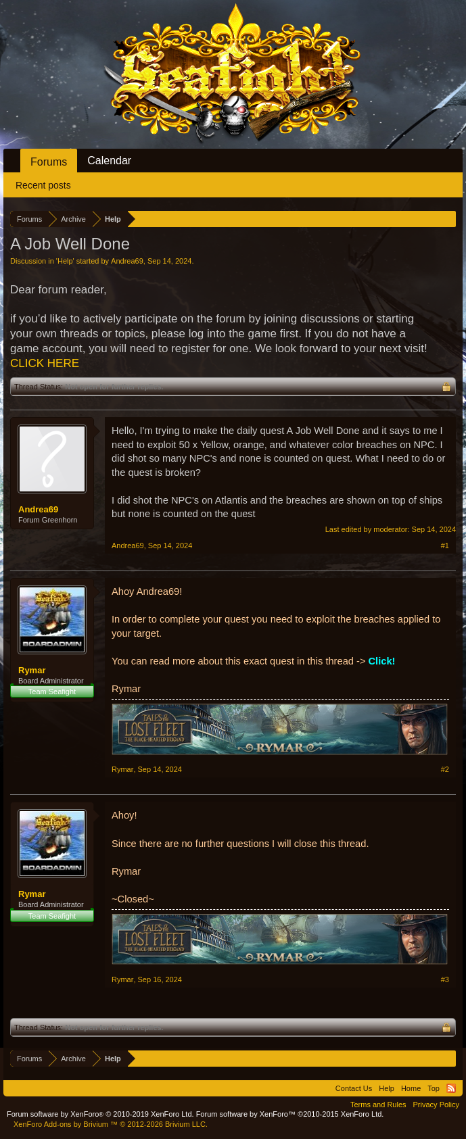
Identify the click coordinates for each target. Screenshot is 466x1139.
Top (433, 1088)
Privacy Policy (436, 1104)
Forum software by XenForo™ (290, 1114)
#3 (445, 979)
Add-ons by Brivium (111, 1124)
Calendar (109, 160)
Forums (48, 162)
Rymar (31, 670)
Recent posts (43, 185)
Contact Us (353, 1088)
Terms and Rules (378, 1104)
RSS (451, 1088)
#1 (445, 545)
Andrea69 (127, 261)
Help (65, 261)
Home (411, 1088)
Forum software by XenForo (100, 1114)
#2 (445, 769)
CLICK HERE (44, 363)
